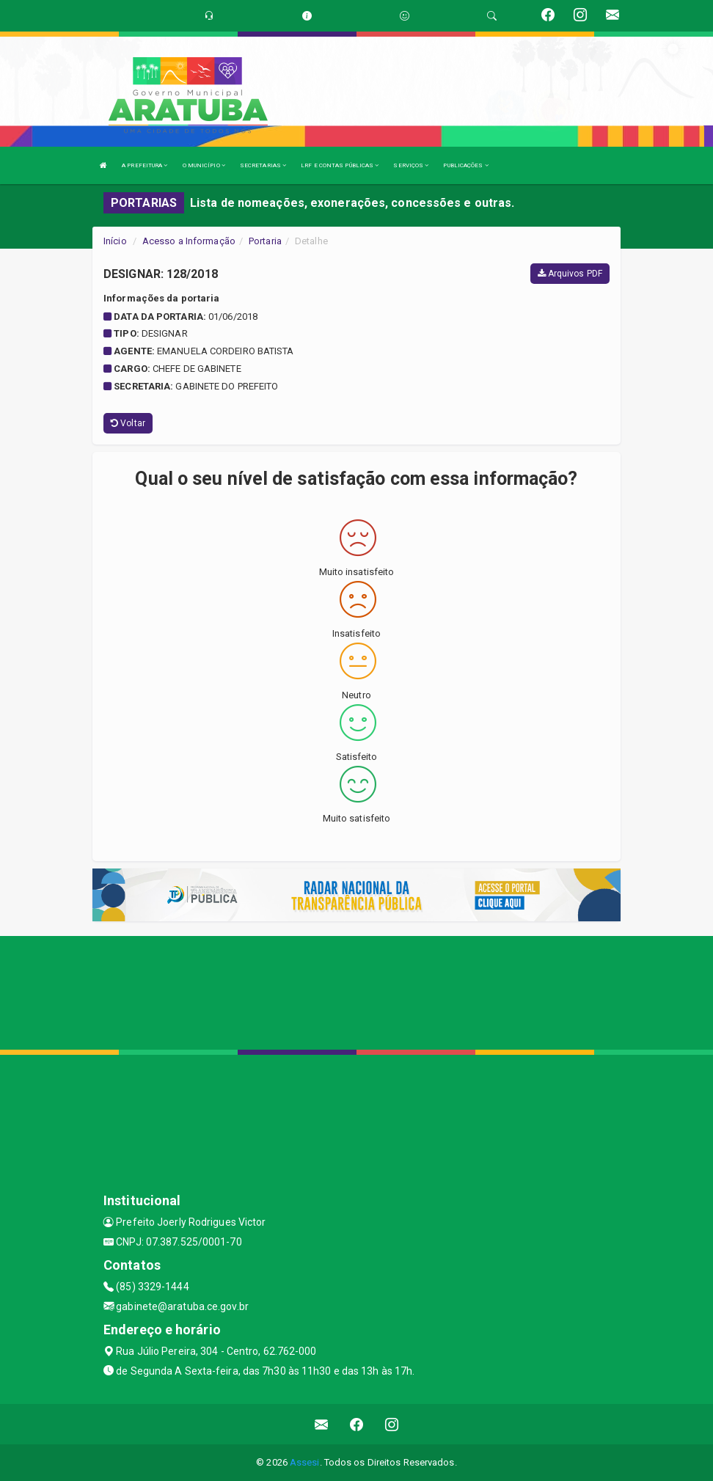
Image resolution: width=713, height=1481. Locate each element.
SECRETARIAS (263, 165)
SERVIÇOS (410, 165)
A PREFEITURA (144, 165)
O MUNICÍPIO (204, 165)
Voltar (128, 423)
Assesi (305, 1462)
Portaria (265, 240)
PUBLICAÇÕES (465, 165)
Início (115, 240)
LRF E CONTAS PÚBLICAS (340, 165)
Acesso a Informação (188, 240)
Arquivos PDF (570, 273)
